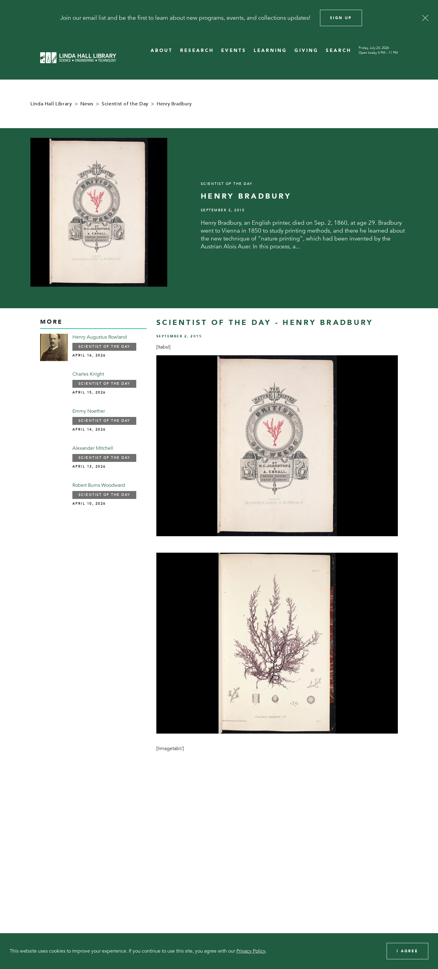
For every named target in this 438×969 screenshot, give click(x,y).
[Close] (425, 18)
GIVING (306, 50)
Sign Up (341, 17)
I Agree (407, 951)
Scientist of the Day (125, 104)
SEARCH (338, 50)
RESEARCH (197, 50)
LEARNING (270, 50)
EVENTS (233, 50)
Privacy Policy (251, 951)
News (87, 104)
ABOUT (162, 50)
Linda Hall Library (51, 104)
